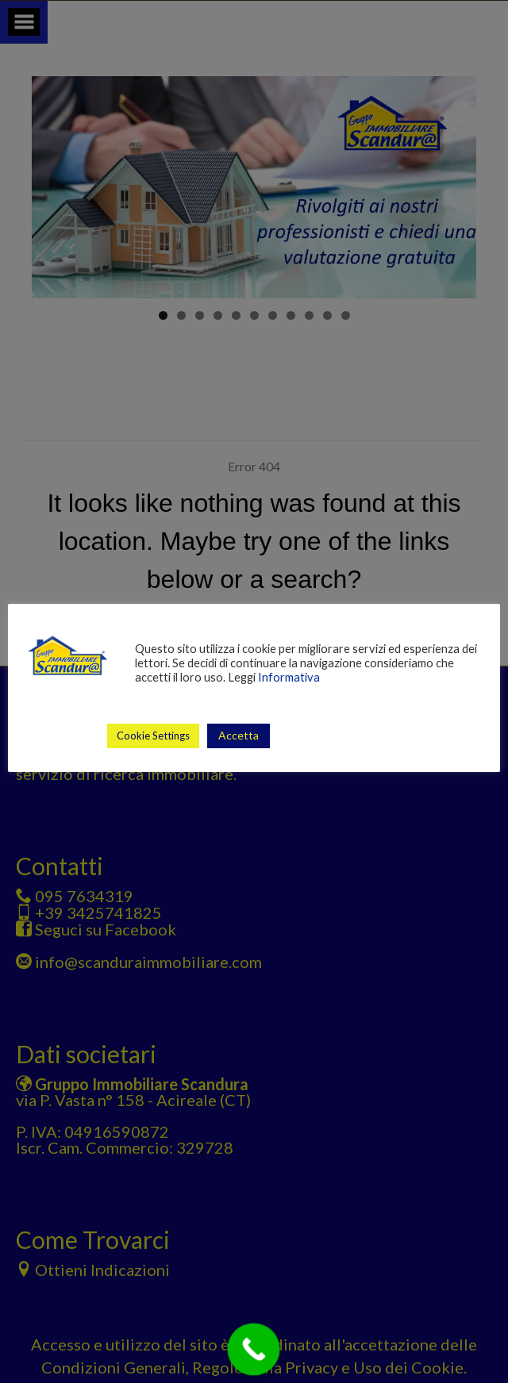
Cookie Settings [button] (153, 735)
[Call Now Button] (254, 1349)
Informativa (289, 677)
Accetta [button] (238, 735)
